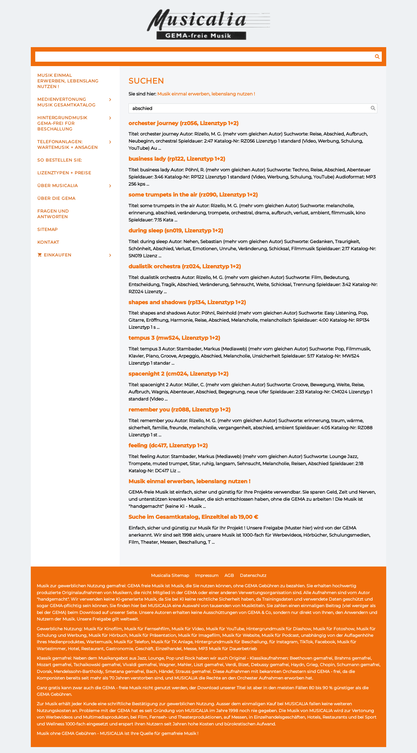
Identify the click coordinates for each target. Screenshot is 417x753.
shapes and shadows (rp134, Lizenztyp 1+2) (187, 302)
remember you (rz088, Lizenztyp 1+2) (179, 409)
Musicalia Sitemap (170, 575)
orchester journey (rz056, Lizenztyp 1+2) (183, 123)
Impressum (207, 575)
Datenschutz (253, 575)
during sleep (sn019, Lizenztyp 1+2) (176, 230)
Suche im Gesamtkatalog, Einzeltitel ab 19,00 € (193, 517)
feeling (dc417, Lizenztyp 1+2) (168, 445)
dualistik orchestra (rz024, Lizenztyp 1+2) (185, 266)
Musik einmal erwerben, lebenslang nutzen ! (206, 94)
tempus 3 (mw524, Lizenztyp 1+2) (174, 338)
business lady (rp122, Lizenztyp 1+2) (177, 159)
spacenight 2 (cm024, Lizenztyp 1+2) (178, 374)
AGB (229, 575)
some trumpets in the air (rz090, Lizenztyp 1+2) (193, 195)
